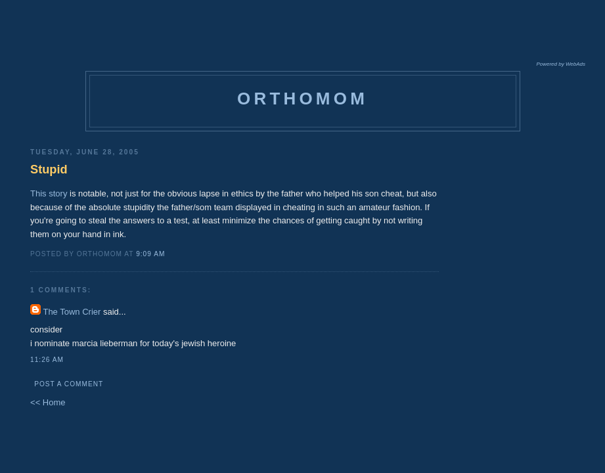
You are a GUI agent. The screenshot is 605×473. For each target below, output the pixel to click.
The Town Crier (72, 312)
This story (48, 193)
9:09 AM (150, 254)
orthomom (302, 98)
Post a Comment (68, 384)
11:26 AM (47, 359)
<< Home (47, 402)
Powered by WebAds (560, 64)
